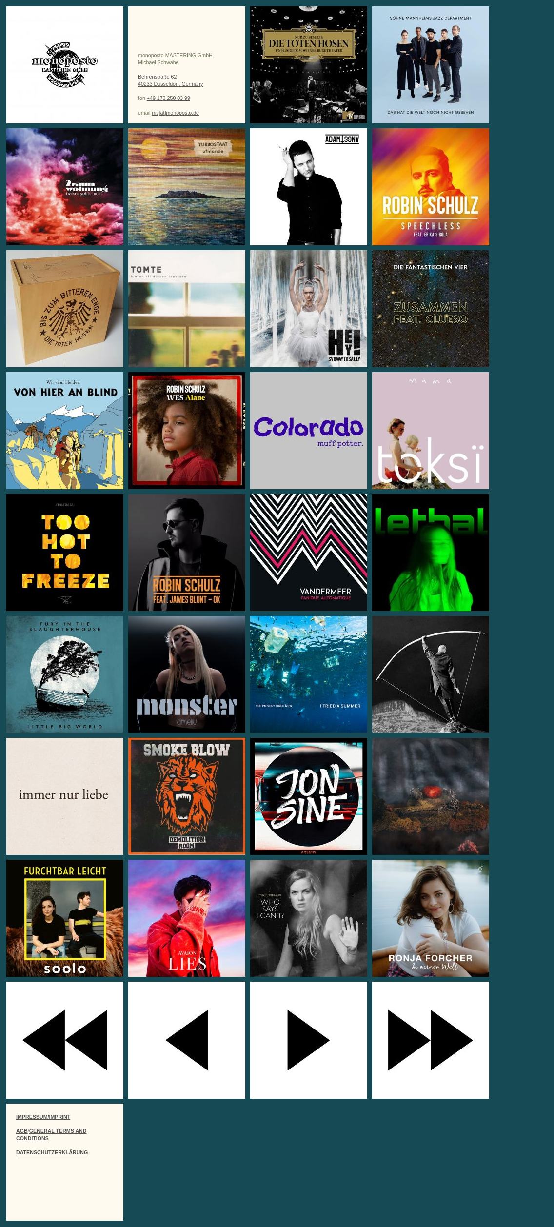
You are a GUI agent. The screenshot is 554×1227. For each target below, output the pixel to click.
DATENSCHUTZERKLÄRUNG (52, 1152)
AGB (22, 1131)
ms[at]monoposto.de (175, 113)
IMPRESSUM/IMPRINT (43, 1117)
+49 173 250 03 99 (168, 98)
